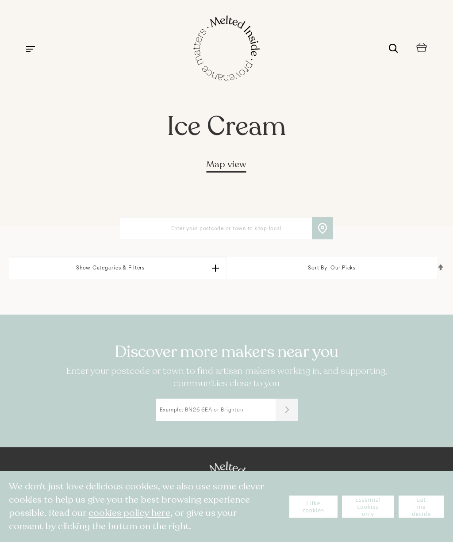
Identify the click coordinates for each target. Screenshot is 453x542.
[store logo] (226, 49)
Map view (226, 164)
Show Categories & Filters (110, 268)
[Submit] (287, 410)
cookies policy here (129, 513)
